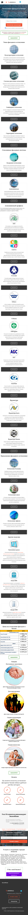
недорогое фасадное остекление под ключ (16, 11)
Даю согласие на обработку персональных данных (14, 28)
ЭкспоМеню (5, 882)
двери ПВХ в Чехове (17, 612)
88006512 (13, 2)
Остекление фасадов (10, 829)
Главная (3, 829)
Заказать (14, 67)
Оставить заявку (14, 896)
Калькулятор (14, 38)
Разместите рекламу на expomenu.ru (14, 874)
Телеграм (22, 33)
